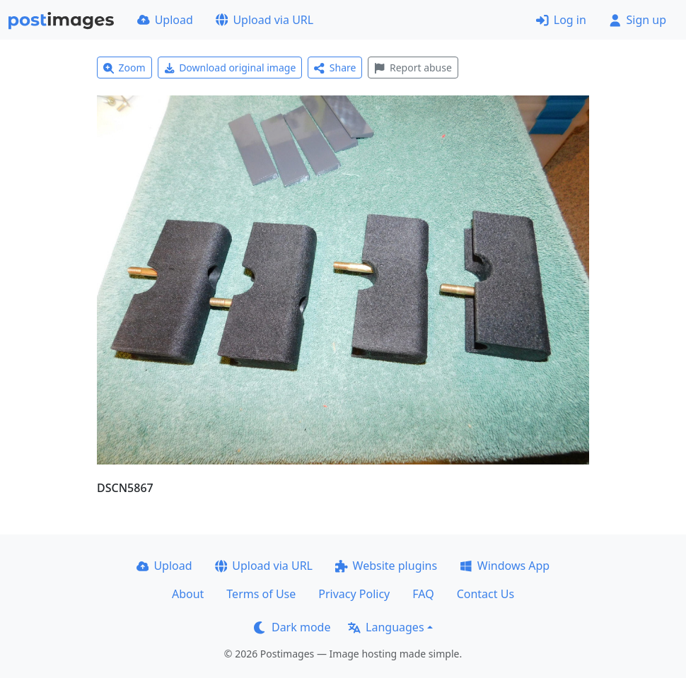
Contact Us (485, 594)
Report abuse (412, 67)
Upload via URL (264, 20)
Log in (561, 20)
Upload (165, 20)
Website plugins (386, 565)
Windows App (505, 565)
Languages (386, 627)
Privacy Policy (354, 594)
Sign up (637, 20)
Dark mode (292, 627)
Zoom (124, 67)
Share (335, 67)
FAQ (423, 594)
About (188, 594)
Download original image (230, 67)
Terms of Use (261, 594)
